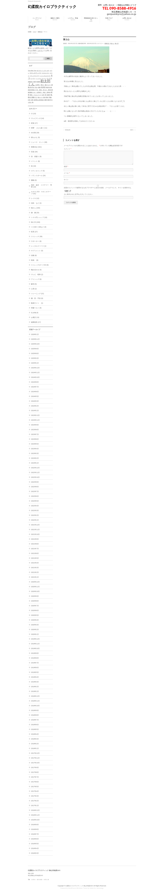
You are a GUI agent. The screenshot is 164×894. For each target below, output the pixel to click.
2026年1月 (35, 334)
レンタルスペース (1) (38, 246)
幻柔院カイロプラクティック (52, 7)
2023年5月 (35, 444)
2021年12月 (35, 525)
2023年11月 (35, 420)
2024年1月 (35, 410)
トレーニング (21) (37, 293)
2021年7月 (35, 549)
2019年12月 (35, 639)
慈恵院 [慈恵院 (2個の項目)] (43, 87)
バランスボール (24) (38, 175)
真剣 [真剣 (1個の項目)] (44, 97)
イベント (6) (35, 161)
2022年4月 (35, 506)
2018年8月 (35, 715)
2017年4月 (35, 791)
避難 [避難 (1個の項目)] (45, 100)
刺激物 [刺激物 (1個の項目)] (38, 81)
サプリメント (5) (37, 251)
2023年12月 (35, 415)
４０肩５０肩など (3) (38, 227)
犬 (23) (33, 113)
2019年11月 (35, 644)
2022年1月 (35, 520)
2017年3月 (35, 796)
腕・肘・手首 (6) (37, 298)
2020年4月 (35, 620)
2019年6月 (35, 667)
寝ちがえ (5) (35, 137)
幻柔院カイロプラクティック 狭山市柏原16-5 (79, 886)
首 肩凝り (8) (36, 156)
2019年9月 (35, 653)
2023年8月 (35, 429)
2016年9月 (35, 824)
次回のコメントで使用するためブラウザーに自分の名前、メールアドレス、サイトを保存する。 (98, 190)
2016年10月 (35, 820)
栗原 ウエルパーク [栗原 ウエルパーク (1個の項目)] (35, 95)
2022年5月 (35, 501)
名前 (66, 169)
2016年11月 (35, 815)
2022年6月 (35, 496)
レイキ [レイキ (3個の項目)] (49, 78)
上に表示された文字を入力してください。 (79, 197)
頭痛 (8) (34, 255)
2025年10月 (35, 344)
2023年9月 (35, 425)
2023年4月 (35, 449)
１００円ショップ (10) (39, 217)
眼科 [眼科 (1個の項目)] (47, 97)
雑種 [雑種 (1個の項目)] (48, 100)
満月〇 (133, 130)
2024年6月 (35, 391)
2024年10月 (35, 377)
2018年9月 (35, 710)
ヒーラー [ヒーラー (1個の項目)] (33, 78)
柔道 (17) (34, 123)
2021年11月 (35, 529)
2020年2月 (35, 629)
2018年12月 (35, 696)
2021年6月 (35, 553)
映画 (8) (34, 260)
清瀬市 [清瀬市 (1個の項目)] (48, 95)
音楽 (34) (34, 152)
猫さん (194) (35, 208)
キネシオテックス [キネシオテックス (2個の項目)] (35, 73)
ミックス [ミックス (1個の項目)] (38, 78)
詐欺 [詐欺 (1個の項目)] (29, 100)
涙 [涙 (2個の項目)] (45, 95)
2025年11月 (35, 339)
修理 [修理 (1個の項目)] (34, 81)
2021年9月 (35, 539)
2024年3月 (35, 401)
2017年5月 (35, 786)
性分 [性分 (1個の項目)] (36, 87)
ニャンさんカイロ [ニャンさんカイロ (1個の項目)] (45, 75)
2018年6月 (35, 725)
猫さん (112, 43)
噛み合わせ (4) (36, 270)
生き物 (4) (34, 313)
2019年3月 (35, 682)
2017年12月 (35, 753)
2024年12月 (35, 368)
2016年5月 (35, 844)
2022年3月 (35, 510)
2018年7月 (35, 720)
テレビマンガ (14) (37, 118)
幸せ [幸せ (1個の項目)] (33, 87)
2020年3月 (35, 625)
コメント (67, 149)
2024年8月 (35, 382)
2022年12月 (35, 468)
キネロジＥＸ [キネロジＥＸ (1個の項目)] (45, 73)
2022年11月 (35, 472)
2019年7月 (35, 663)
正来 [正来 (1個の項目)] (43, 95)
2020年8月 (35, 601)
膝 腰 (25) (35, 213)
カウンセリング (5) (38, 171)
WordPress (71, 888)
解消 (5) (34, 284)
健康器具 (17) (36, 322)
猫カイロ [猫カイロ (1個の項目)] (40, 97)
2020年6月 (35, 610)
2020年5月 (35, 615)
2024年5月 (35, 396)
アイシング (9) (36, 279)
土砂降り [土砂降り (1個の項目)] (37, 85)
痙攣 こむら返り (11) (39, 128)
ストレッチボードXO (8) (40, 265)
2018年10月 (35, 706)
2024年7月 (35, 387)
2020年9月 (35, 596)
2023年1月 (35, 463)
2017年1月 (35, 805)
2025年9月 (35, 349)
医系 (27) (34, 232)
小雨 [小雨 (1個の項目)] (51, 85)
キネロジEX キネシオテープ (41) (41, 192)
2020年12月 (35, 582)
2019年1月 (35, 691)
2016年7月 (35, 834)
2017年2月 (35, 801)
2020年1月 (35, 634)
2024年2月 (35, 406)
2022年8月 (35, 487)
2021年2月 (35, 572)
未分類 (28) (35, 133)
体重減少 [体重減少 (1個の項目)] (30, 81)
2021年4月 (35, 563)
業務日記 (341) (36, 147)
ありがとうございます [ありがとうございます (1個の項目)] (43, 70)
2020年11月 (35, 587)
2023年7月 (35, 434)
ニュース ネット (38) (39, 142)
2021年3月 (35, 567)
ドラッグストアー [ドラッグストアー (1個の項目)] (35, 75)
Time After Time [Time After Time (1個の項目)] (32, 70)
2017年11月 (35, 758)
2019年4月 (35, 677)
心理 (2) (34, 289)
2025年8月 (35, 353)
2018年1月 (35, 748)
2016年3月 (35, 853)
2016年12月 (35, 810)
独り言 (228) (35, 222)
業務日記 (107, 43)
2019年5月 (35, 672)
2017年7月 (35, 777)
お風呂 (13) (35, 317)
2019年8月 (35, 658)
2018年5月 (35, 729)
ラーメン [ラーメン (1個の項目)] (43, 78)
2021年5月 (35, 558)
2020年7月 (35, 606)
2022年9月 (35, 482)
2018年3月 (35, 739)
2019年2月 (35, 686)
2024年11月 (35, 372)
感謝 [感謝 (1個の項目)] (39, 87)
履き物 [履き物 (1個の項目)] (30, 87)
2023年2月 (35, 458)
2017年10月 (35, 763)
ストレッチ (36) (36, 236)
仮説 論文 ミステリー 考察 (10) (41, 186)
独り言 (117, 43)
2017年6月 (35, 782)
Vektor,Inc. (93, 888)
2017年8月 (35, 772)
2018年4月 (35, 734)
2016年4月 (35, 848)
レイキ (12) (35, 198)
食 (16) (33, 166)
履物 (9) (34, 180)
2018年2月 (35, 744)
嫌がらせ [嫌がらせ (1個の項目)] (47, 85)
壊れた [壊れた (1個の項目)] (42, 85)
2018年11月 (35, 701)
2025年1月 (35, 363)
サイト (66, 182)
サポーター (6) (36, 241)
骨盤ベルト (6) (36, 308)
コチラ (39, 51)
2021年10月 (35, 534)
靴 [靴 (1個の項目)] (32, 102)
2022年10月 (35, 477)
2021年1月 (35, 577)
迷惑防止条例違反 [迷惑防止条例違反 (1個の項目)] (39, 100)
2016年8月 (35, 829)
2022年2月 (35, 515)
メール (67, 176)
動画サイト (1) (37, 303)
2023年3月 (35, 453)
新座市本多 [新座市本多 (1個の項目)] (49, 87)
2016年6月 (35, 839)
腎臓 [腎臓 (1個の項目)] (50, 97)
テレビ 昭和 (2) (37, 274)
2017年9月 (35, 767)
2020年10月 (35, 591)
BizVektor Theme (82, 888)
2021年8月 (35, 544)
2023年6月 (35, 439)
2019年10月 (35, 648)
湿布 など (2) (36, 203)
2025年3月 (35, 358)
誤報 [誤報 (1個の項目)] (32, 100)
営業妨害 (66, 130)
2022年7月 (35, 491)
